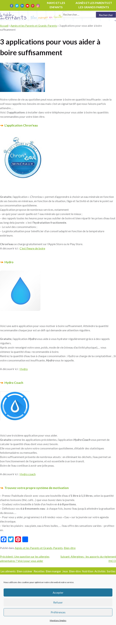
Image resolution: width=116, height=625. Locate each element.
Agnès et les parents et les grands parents (94, 5)
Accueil (4, 25)
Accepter (58, 592)
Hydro (24, 369)
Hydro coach (28, 474)
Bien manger (53, 571)
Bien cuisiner (24, 571)
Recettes (39, 571)
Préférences (58, 612)
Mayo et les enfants (56, 5)
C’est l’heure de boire (32, 248)
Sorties (111, 571)
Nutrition (87, 571)
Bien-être (70, 548)
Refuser (58, 602)
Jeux (65, 571)
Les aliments (8, 571)
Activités (100, 571)
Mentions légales (58, 620)
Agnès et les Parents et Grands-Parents (33, 25)
